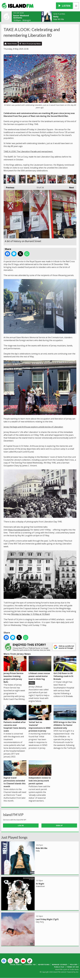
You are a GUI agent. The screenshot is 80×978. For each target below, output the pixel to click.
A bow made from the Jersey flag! (21, 179)
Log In (21, 825)
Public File (59, 967)
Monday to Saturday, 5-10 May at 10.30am (30, 614)
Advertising (44, 964)
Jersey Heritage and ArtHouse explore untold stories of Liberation (33, 427)
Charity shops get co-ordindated (11, 179)
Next (70, 187)
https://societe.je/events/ (19, 529)
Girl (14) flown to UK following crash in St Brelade (65, 668)
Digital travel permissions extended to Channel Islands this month (15, 774)
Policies (73, 964)
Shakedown (40, 886)
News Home (12, 44)
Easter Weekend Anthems (21, 16)
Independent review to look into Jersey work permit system (40, 772)
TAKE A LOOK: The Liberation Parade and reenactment (28, 151)
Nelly (55, 17)
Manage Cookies (59, 964)
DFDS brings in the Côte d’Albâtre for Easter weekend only (65, 717)
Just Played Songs (14, 837)
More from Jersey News (31, 44)
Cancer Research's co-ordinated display (51, 179)
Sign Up (59, 825)
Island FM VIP (13, 815)
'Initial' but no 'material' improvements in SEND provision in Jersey (40, 718)
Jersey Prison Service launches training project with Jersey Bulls (15, 669)
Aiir (77, 972)
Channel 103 (30, 964)
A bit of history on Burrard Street (31, 179)
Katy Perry (40, 922)
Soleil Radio (16, 964)
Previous (9, 187)
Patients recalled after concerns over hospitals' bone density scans (15, 718)
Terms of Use (72, 967)
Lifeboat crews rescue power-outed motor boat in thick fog (40, 668)
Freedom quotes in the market (61, 179)
